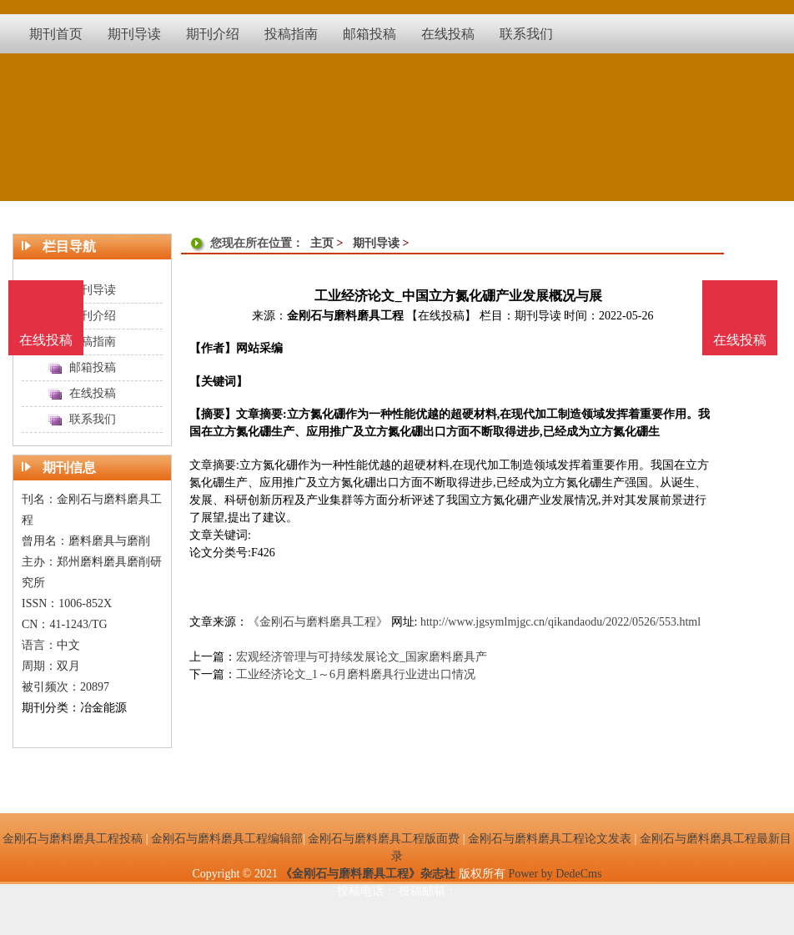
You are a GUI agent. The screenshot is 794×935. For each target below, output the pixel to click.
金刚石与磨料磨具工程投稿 (73, 838)
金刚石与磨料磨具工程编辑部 (227, 838)
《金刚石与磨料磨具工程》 (318, 622)
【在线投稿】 (441, 315)
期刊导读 (376, 243)
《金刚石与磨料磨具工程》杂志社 (367, 873)
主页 (322, 243)
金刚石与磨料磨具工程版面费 (384, 838)
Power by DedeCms (554, 873)
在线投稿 (739, 340)
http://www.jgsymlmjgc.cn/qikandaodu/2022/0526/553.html (560, 622)
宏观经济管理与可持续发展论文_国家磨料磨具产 (361, 657)
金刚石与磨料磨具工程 (345, 315)
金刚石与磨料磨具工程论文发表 (549, 838)
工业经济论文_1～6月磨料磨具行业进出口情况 (355, 674)
